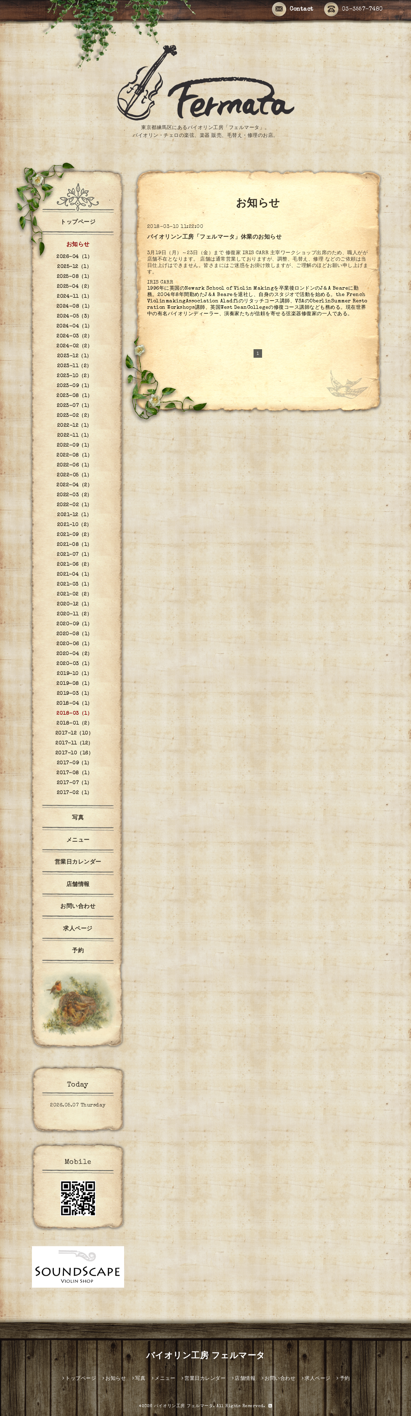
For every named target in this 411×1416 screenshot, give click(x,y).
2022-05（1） (74, 475)
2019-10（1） (74, 673)
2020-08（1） (74, 634)
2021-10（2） (74, 525)
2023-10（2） (74, 376)
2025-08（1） (74, 276)
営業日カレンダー (78, 862)
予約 (78, 951)
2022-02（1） (74, 505)
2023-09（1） (74, 386)
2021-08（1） (74, 544)
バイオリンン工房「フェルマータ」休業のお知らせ (214, 237)
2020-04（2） (74, 654)
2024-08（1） (74, 306)
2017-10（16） (74, 753)
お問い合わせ (77, 907)
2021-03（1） (74, 584)
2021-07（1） (74, 554)
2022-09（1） (74, 445)
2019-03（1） (74, 693)
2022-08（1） (74, 455)
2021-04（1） (74, 574)
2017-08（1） (74, 773)
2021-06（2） (74, 564)
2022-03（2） (74, 495)
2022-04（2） (74, 485)
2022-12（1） (74, 425)
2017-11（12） (74, 743)
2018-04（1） (74, 703)
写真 (78, 818)
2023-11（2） (74, 366)
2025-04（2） (74, 286)
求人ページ (78, 929)
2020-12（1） (74, 604)
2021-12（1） (74, 515)
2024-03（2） (74, 336)
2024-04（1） (74, 326)
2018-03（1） (74, 713)
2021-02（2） (74, 594)
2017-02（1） (74, 793)
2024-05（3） (74, 316)
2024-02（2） (74, 346)
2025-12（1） (74, 266)
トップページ (77, 222)
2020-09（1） (74, 624)
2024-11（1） (74, 296)
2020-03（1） (74, 664)
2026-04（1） (74, 257)
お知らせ (78, 245)
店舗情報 (78, 885)
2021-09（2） (74, 535)
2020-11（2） (74, 614)
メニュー (78, 840)
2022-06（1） (74, 465)
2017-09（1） (74, 763)
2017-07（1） (74, 783)
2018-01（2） (74, 723)
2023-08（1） (74, 396)
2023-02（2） (74, 415)
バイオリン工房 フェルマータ (205, 1356)
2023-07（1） (74, 405)
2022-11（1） (74, 435)
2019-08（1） (74, 683)
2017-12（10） (74, 733)
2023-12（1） (74, 356)
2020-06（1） (74, 644)
